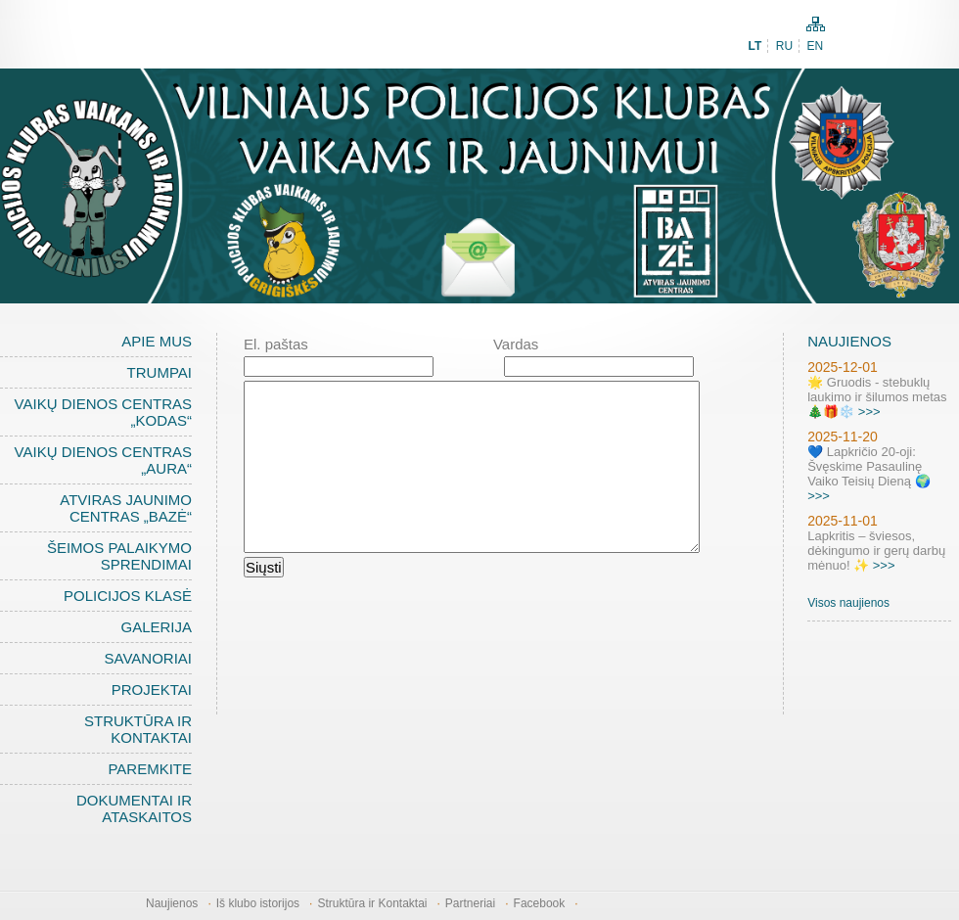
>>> (869, 411)
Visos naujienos (848, 603)
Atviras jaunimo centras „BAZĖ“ (126, 508)
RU (784, 46)
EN (814, 46)
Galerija (156, 627)
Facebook (540, 903)
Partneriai (470, 903)
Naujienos (172, 903)
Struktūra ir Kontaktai (138, 729)
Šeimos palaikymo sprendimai (119, 556)
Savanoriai (148, 658)
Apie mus (156, 341)
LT (755, 46)
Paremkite (150, 768)
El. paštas (276, 344)
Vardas (515, 344)
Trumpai (159, 372)
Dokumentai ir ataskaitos (134, 808)
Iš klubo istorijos (257, 903)
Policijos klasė (128, 595)
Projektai (152, 689)
